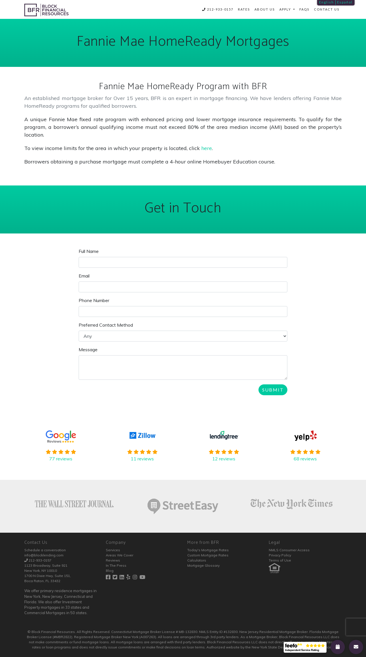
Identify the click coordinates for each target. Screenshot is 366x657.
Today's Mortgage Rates (208, 550)
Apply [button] (285, 9)
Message (88, 349)
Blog (110, 570)
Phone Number (94, 300)
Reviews (113, 560)
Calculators (196, 560)
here (206, 148)
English (326, 2)
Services (113, 550)
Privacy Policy (280, 555)
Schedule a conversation (45, 550)
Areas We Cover (119, 555)
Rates (244, 9)
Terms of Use (280, 560)
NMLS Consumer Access (289, 550)
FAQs (304, 9)
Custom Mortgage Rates (207, 555)
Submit (273, 389)
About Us (264, 9)
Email (84, 276)
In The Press (116, 565)
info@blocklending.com (43, 555)
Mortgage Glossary (203, 565)
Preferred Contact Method (106, 325)
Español (345, 2)
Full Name (89, 251)
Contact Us (326, 9)
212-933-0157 (217, 9)
